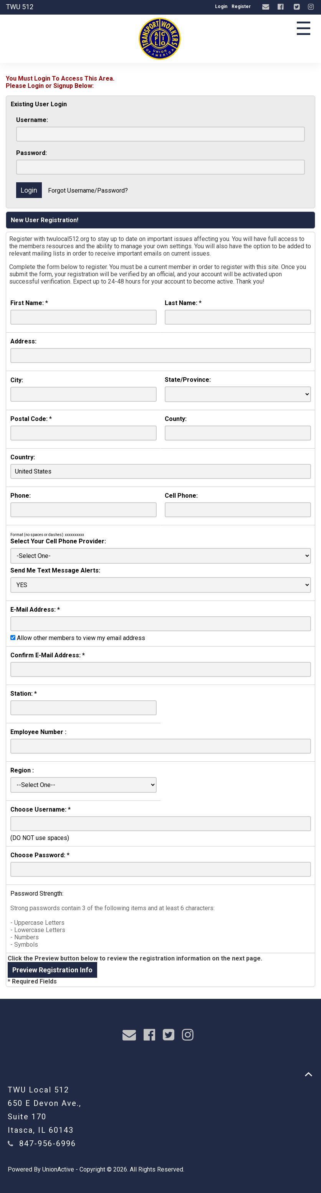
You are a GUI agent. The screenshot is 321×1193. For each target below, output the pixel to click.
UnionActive (58, 1169)
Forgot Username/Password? (88, 190)
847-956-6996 (47, 1143)
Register (241, 6)
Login (221, 6)
